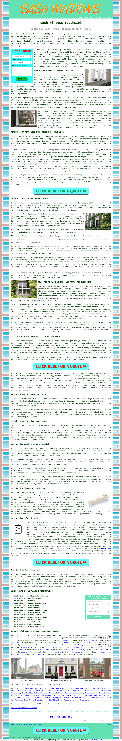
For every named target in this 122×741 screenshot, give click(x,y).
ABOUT (92, 17)
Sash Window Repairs (63, 695)
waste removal (17, 650)
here (75, 586)
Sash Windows (22, 688)
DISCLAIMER (106, 17)
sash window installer (56, 141)
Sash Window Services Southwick (32, 591)
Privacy (110, 724)
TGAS (80, 350)
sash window (78, 77)
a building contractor (83, 645)
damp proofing (27, 652)
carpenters (80, 652)
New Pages (19, 724)
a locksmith (38, 654)
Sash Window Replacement (99, 688)
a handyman (78, 647)
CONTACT (98, 17)
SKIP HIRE (63, 643)
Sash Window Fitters (74, 693)
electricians (43, 650)
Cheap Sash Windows (57, 688)
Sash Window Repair (77, 688)
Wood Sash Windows (38, 688)
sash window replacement (84, 527)
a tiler (39, 643)
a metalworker (27, 647)
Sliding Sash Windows (42, 695)
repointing (88, 643)
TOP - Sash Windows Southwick (24, 708)
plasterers (26, 645)
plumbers (65, 640)
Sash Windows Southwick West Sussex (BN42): (31, 34)
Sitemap (12, 724)
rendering (104, 650)
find (18, 574)
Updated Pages (28, 724)
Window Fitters (56, 693)
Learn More (93, 740)
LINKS (86, 17)
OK (101, 740)
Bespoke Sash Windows (20, 695)
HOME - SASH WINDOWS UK (61, 717)
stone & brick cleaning (74, 650)
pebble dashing (54, 652)
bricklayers (52, 645)
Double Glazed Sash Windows (34, 693)
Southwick (61, 373)
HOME (80, 17)
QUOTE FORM (106, 548)
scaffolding (54, 647)
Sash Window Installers (65, 691)
